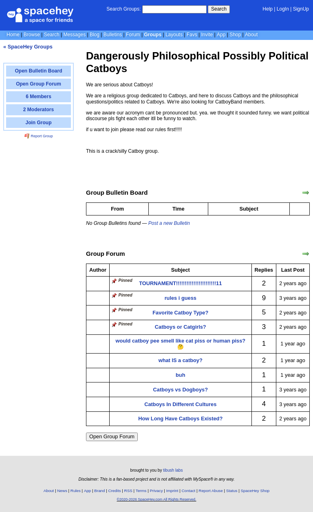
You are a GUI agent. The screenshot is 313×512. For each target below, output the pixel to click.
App (221, 34)
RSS (128, 490)
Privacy (156, 490)
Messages (74, 34)
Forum (133, 34)
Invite (207, 34)
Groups (152, 34)
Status (232, 490)
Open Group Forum (111, 436)
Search (219, 9)
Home (13, 34)
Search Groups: (123, 9)
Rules (76, 490)
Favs (192, 34)
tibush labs (173, 470)
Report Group (38, 136)
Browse (32, 34)
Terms (141, 490)
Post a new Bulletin (169, 223)
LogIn (283, 9)
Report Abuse (210, 490)
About (251, 34)
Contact (189, 490)
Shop (235, 34)
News (62, 490)
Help (267, 9)
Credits (114, 490)
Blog (94, 34)
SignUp (301, 9)
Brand (99, 490)
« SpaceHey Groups (28, 47)
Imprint (172, 490)
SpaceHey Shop (255, 490)
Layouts (174, 34)
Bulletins (113, 34)
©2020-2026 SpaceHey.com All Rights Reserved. (156, 499)
